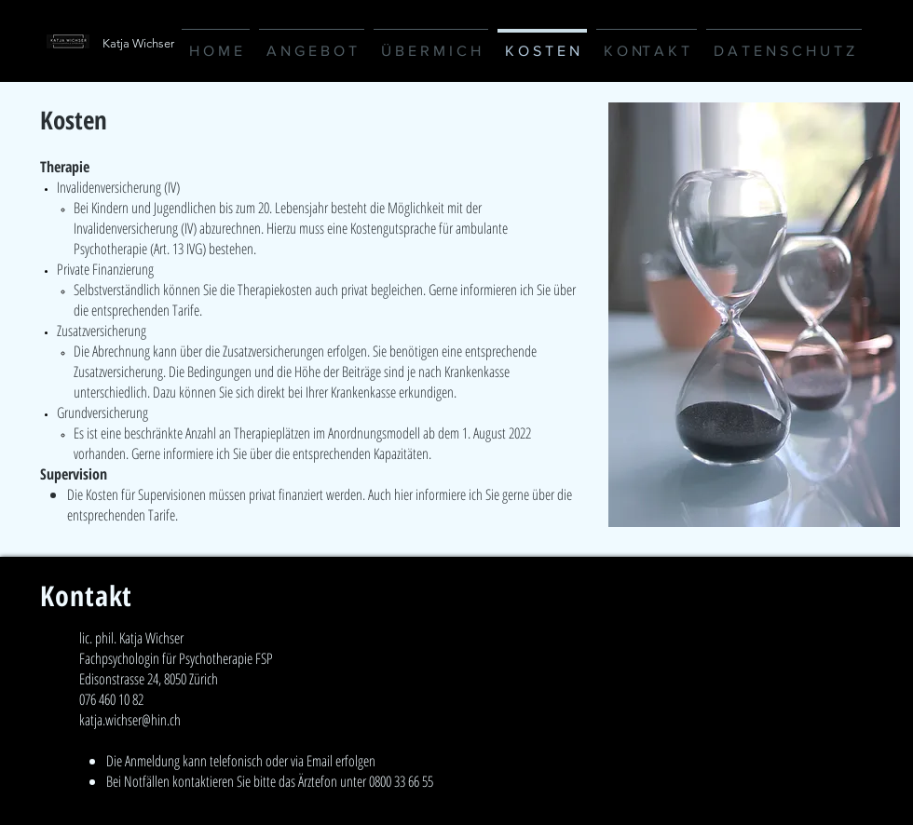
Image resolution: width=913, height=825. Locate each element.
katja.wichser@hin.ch (130, 720)
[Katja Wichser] (206, 43)
